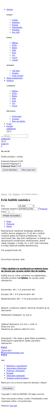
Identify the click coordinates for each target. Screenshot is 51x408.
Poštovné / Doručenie (16, 370)
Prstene (15, 25)
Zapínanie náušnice (9, 208)
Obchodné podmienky (16, 375)
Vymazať (44, 208)
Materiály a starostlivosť (17, 366)
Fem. (14, 52)
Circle (14, 57)
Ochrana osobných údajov (18, 378)
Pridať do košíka (11, 215)
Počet (3, 211)
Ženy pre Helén (18, 121)
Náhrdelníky (17, 27)
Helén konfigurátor (15, 78)
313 (13, 55)
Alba (14, 50)
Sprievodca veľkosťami (16, 368)
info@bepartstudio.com (12, 352)
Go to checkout (10, 170)
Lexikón (15, 119)
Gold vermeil (17, 75)
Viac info (13, 405)
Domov (4, 194)
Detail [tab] (9, 226)
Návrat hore (7, 350)
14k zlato (16, 70)
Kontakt (10, 373)
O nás (9, 123)
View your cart (28, 170)
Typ (9, 194)
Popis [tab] (9, 221)
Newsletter (8, 388)
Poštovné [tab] (10, 224)
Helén (14, 47)
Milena (15, 43)
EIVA (14, 45)
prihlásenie (11, 128)
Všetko (15, 20)
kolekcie (10, 80)
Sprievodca (16, 116)
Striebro (15, 73)
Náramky (16, 30)
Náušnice (16, 22)
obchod (10, 9)
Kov (3, 206)
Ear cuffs (16, 32)
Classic (15, 60)
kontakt (10, 126)
